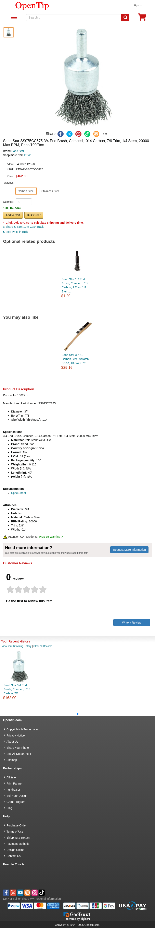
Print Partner (15, 783)
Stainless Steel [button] (50, 191)
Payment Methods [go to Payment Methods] (18, 843)
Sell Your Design (17, 795)
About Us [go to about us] (12, 741)
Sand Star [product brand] (17, 151)
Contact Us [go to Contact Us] (14, 856)
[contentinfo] (32, 5)
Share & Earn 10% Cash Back (23, 226)
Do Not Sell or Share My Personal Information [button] (32, 898)
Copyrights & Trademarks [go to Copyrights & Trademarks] (23, 729)
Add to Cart (13, 215)
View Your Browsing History (16, 646)
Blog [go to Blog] (9, 808)
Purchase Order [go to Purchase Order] (17, 825)
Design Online (15, 849)
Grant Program (16, 801)
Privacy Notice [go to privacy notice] (16, 735)
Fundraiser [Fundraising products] (13, 789)
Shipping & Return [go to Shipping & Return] (18, 837)
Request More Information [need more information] (129, 549)
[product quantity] (24, 201)
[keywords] (73, 17)
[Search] (125, 17)
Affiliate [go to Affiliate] (11, 777)
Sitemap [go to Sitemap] (12, 760)
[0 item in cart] (142, 18)
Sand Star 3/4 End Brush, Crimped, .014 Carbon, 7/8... (16, 689)
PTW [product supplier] (27, 155)
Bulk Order (34, 215)
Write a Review (131, 622)
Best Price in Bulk (15, 231)
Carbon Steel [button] (26, 191)
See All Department (13, 17)
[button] (83, 78)
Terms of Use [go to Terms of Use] (15, 831)
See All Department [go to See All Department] (19, 753)
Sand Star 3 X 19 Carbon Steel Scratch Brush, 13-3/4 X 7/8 (75, 359)
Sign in (137, 5)
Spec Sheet (18, 493)
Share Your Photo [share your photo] (18, 747)
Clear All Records (42, 646)
